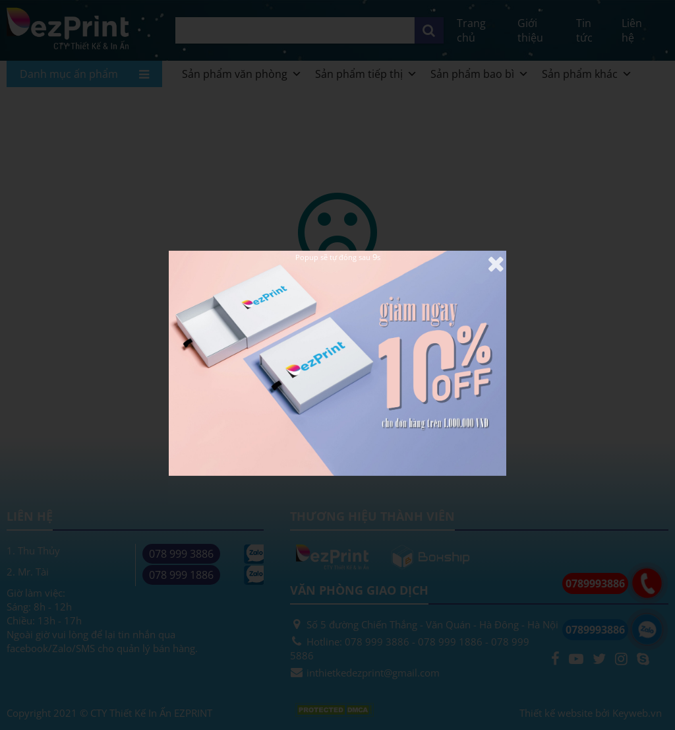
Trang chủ (471, 30)
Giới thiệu (530, 30)
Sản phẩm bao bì (479, 74)
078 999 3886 (181, 554)
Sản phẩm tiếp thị (366, 74)
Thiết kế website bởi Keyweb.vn (590, 712)
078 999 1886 (181, 575)
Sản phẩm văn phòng (242, 74)
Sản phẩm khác (587, 74)
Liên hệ (632, 30)
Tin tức (584, 30)
